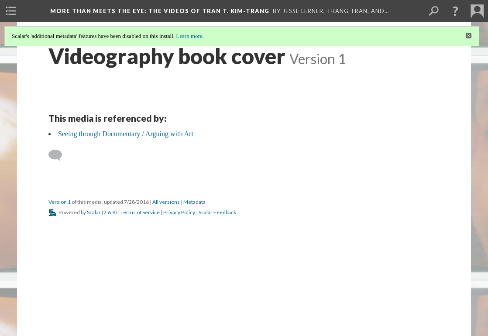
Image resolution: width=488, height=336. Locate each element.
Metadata (194, 202)
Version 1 (59, 202)
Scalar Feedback (217, 212)
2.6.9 (109, 212)
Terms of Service (140, 212)
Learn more (189, 36)
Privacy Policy (179, 212)
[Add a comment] (59, 155)
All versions (166, 202)
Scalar (94, 212)
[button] (455, 11)
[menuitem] (11, 11)
